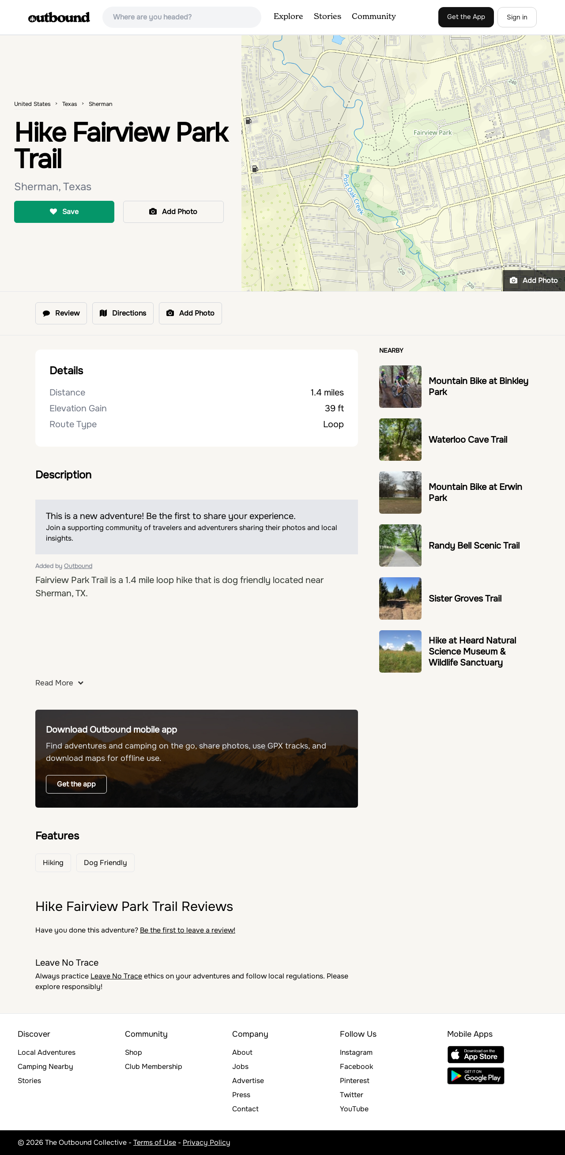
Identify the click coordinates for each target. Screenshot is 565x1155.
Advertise (248, 1080)
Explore (288, 17)
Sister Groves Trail (465, 598)
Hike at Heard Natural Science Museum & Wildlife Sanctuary (472, 651)
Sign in (517, 17)
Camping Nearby (45, 1066)
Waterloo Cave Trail (468, 439)
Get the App (466, 16)
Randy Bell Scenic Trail (474, 545)
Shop (133, 1052)
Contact (245, 1109)
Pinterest (354, 1080)
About (242, 1052)
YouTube (354, 1109)
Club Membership (153, 1066)
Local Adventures (46, 1052)
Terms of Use (154, 1142)
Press (241, 1094)
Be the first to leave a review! (187, 930)
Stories (327, 17)
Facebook (356, 1066)
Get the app (76, 784)
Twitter (351, 1094)
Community (374, 17)
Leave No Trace (116, 976)
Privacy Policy (206, 1142)
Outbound (78, 566)
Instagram (356, 1052)
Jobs (240, 1066)
